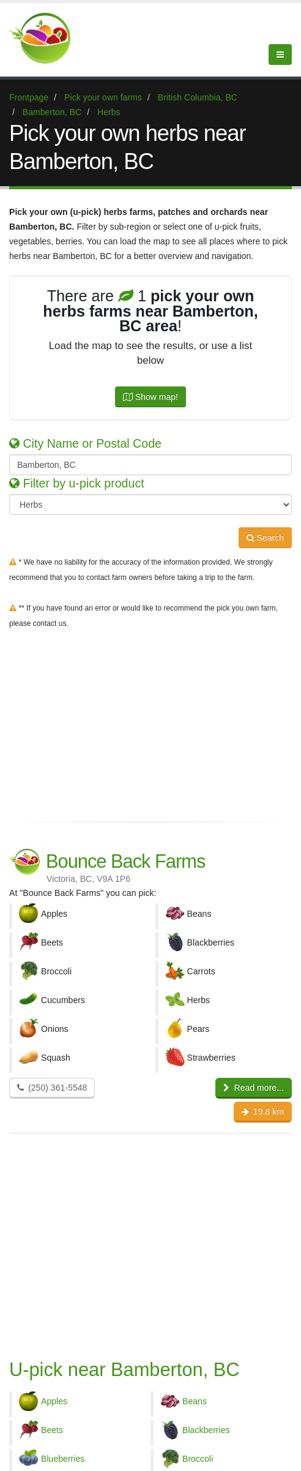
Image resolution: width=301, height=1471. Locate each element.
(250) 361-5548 (52, 1088)
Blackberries (206, 1430)
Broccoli (197, 1459)
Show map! (150, 397)
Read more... (253, 1088)
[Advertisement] (150, 722)
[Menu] (280, 54)
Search (265, 538)
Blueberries (62, 1459)
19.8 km (263, 1111)
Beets (52, 1430)
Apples (54, 1401)
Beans (194, 1401)
